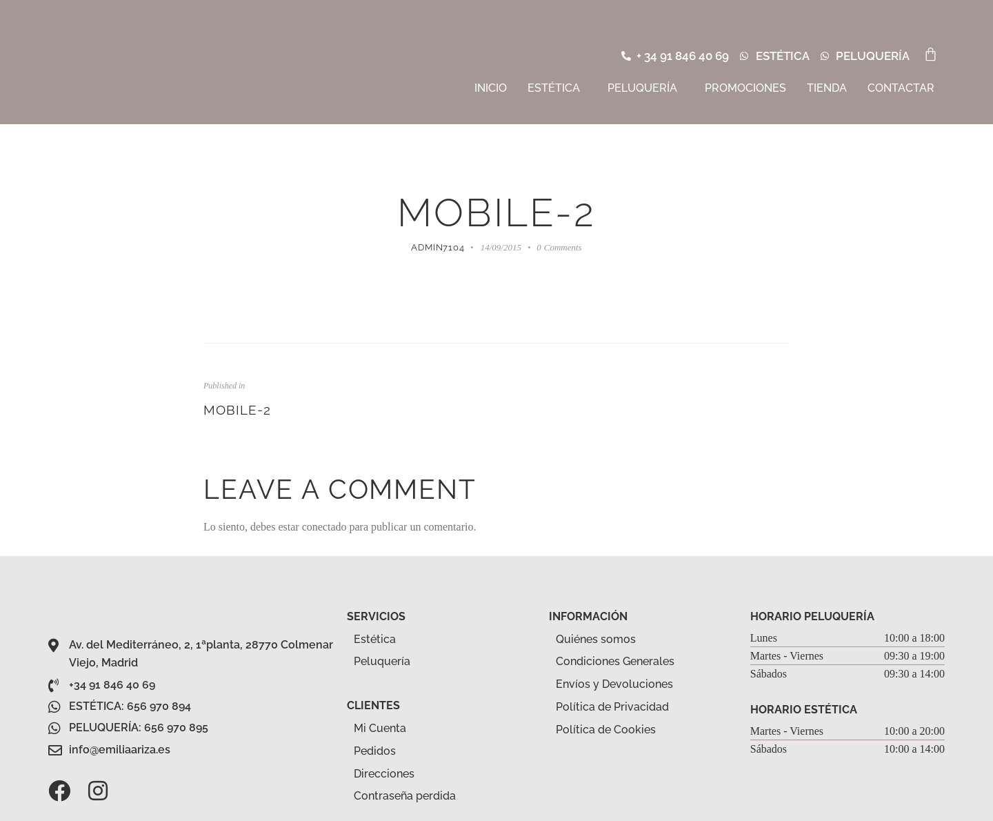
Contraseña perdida (405, 795)
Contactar (900, 88)
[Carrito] (930, 54)
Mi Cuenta (380, 728)
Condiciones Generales (615, 661)
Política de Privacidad (612, 706)
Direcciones (384, 773)
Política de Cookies (606, 729)
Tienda (827, 88)
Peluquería (642, 88)
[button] (557, 88)
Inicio (490, 88)
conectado (324, 527)
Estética (554, 88)
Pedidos (375, 751)
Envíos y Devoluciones (614, 684)
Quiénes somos (596, 639)
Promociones (745, 88)
